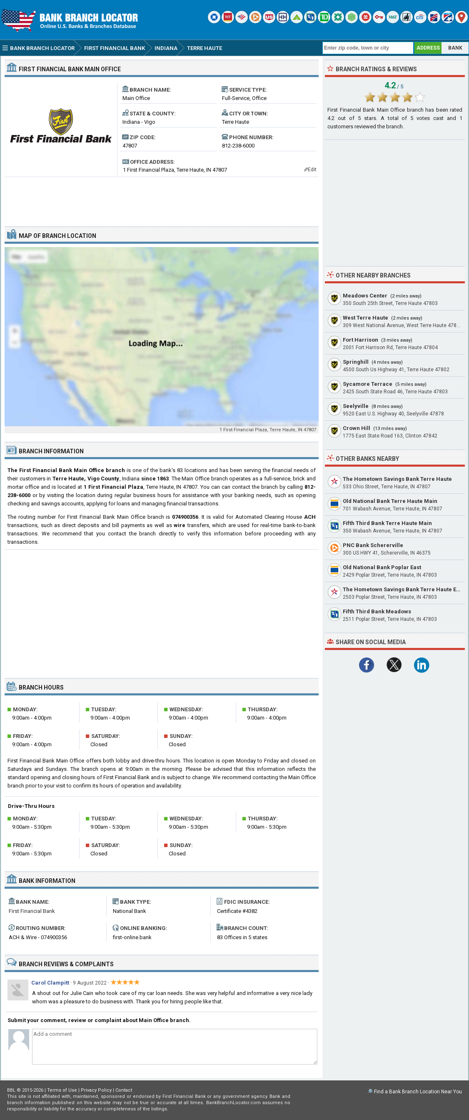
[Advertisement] (162, 198)
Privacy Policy (96, 1090)
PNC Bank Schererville (373, 545)
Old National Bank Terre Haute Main (390, 501)
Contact (123, 1090)
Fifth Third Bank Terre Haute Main (387, 523)
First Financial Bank (32, 911)
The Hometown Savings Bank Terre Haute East (403, 589)
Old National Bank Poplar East (382, 567)
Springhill (356, 362)
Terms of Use (62, 1090)
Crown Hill (356, 428)
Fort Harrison (360, 340)
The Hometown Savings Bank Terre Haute (397, 479)
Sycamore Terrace (367, 384)
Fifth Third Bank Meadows (377, 611)
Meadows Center (365, 295)
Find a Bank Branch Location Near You (418, 1092)
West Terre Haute (365, 318)
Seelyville (356, 406)
